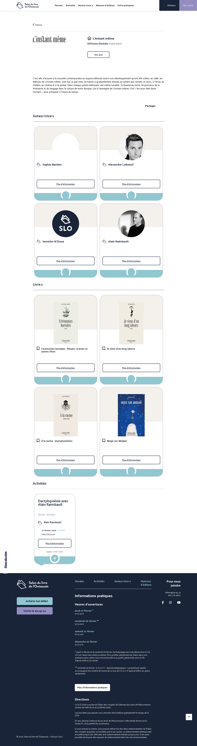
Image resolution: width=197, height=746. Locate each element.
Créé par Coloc (56, 736)
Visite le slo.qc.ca (34, 610)
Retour (37, 24)
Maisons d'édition (105, 5)
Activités (70, 5)
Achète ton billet (34, 600)
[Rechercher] (154, 5)
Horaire (59, 5)
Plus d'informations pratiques (92, 687)
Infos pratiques (126, 5)
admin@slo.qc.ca (173, 592)
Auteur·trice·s (85, 5)
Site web (98, 55)
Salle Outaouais (48, 534)
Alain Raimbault (52, 522)
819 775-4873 (174, 595)
